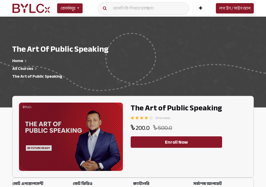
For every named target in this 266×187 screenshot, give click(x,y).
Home (17, 61)
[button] (200, 8)
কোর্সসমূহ (68, 8)
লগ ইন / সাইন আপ (234, 8)
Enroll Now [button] (176, 142)
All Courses (22, 68)
